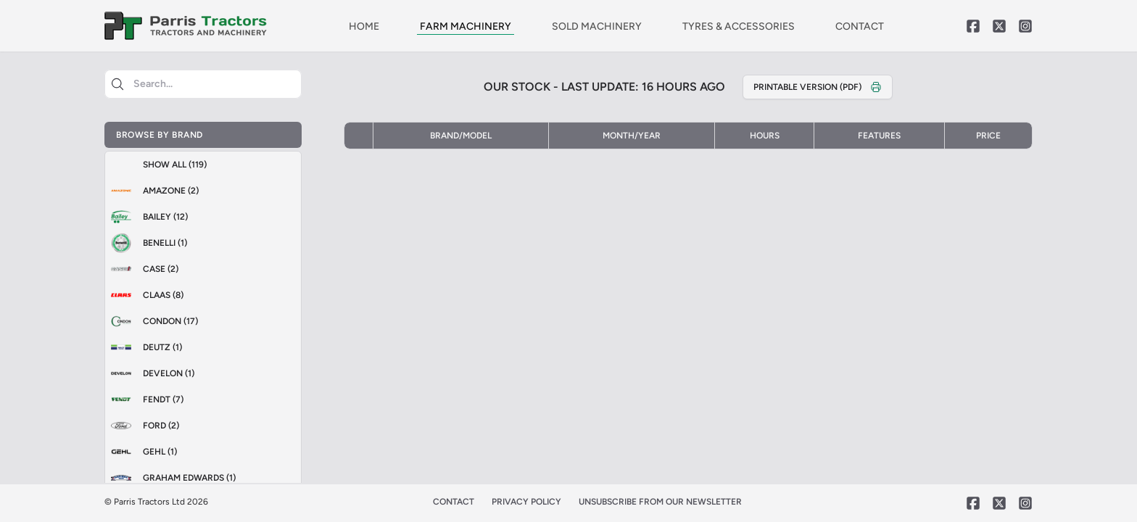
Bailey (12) (146, 217)
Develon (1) (149, 373)
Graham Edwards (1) (170, 478)
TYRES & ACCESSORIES (738, 26)
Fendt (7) (144, 399)
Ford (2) (142, 425)
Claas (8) (144, 295)
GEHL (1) (141, 452)
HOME (364, 26)
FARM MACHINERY (465, 26)
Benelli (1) (146, 243)
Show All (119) (175, 165)
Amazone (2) (152, 191)
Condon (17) (151, 321)
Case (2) (141, 269)
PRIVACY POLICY (526, 502)
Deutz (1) (143, 347)
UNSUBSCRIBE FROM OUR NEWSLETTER (660, 502)
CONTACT (859, 26)
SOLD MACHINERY (597, 26)
